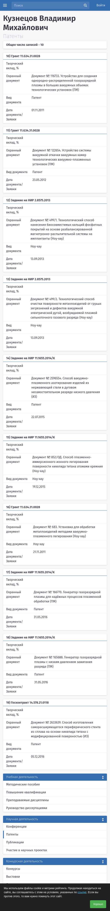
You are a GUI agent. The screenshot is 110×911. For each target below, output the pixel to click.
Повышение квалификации (26, 792)
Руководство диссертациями (26, 808)
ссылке (82, 892)
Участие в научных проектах (26, 850)
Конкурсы (13, 869)
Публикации (15, 842)
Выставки (13, 876)
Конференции (16, 826)
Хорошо (98, 904)
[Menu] (5, 5)
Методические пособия (23, 784)
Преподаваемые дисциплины (27, 800)
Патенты (12, 834)
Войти (101, 5)
